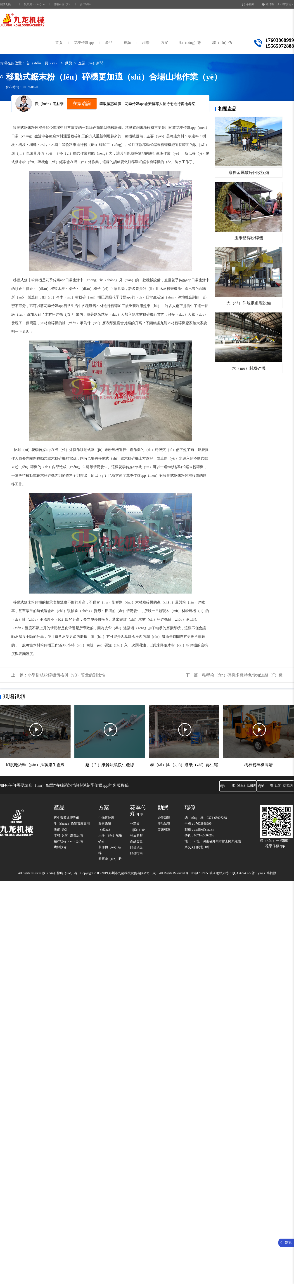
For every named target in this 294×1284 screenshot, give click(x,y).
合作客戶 (85, 4)
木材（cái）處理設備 (68, 835)
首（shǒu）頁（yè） (42, 63)
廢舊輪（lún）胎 (109, 859)
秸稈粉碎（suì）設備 (68, 841)
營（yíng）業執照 (263, 873)
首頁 (59, 43)
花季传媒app (84, 43)
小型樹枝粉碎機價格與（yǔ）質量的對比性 (66, 675)
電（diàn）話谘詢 (238, 786)
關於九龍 (5, 4)
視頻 (127, 43)
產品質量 (136, 841)
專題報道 (164, 829)
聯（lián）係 (222, 43)
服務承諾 (136, 847)
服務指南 (136, 853)
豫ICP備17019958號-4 (200, 873)
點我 (288, 1242)
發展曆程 (136, 835)
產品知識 (164, 823)
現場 (145, 43)
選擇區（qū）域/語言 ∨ (278, 4)
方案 (164, 43)
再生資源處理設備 (66, 817)
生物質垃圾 (106, 817)
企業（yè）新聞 (90, 63)
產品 (108, 43)
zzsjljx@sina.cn (204, 829)
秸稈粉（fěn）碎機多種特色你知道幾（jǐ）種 (242, 675)
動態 (68, 63)
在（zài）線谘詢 (275, 786)
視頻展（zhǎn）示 (34, 4)
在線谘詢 (82, 103)
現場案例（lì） (62, 4)
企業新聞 (164, 817)
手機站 (248, 4)
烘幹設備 (60, 847)
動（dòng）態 (190, 43)
